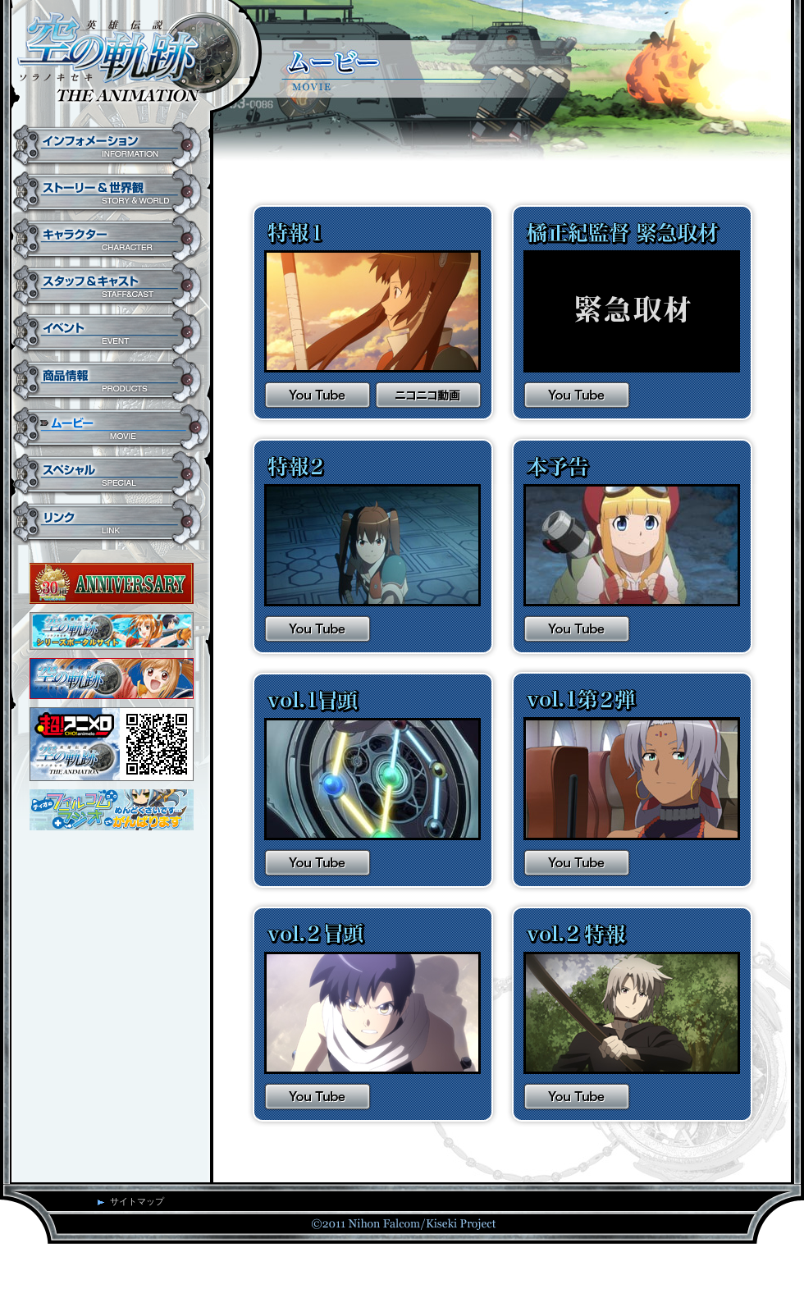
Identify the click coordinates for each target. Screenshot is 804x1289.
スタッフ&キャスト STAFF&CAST (110, 286)
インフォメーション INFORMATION (110, 145)
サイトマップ (137, 1201)
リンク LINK (110, 522)
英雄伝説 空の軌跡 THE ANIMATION (129, 61)
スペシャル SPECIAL (110, 474)
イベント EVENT (110, 332)
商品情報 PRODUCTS (110, 380)
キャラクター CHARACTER (110, 239)
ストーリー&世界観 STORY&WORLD (110, 192)
